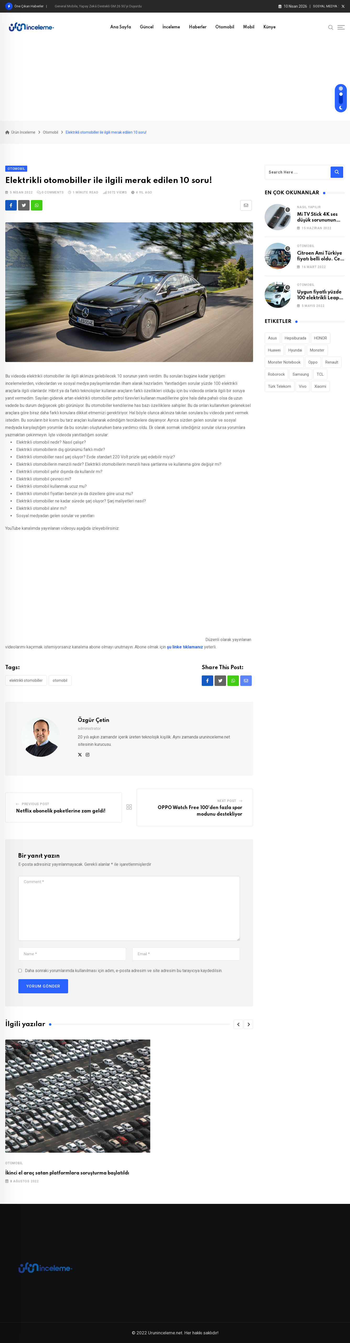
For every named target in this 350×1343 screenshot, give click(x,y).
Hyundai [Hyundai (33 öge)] (295, 350)
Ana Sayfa (120, 27)
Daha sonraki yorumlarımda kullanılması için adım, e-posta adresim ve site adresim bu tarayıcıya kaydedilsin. (123, 970)
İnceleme (171, 27)
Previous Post (35, 804)
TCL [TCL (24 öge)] (320, 374)
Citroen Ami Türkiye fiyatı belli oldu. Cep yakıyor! (320, 259)
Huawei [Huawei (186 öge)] (274, 350)
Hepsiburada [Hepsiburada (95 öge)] (295, 338)
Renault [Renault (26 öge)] (331, 362)
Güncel (147, 27)
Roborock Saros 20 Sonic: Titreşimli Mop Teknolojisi (94, 6)
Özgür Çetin (93, 720)
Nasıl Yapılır (309, 207)
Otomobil (224, 27)
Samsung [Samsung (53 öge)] (301, 374)
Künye (269, 27)
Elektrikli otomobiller (26, 680)
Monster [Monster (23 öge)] (317, 350)
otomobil (60, 680)
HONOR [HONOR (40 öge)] (320, 338)
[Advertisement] (175, 81)
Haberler (197, 27)
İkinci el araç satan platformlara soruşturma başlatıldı (67, 1173)
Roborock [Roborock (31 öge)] (276, 374)
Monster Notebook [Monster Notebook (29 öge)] (284, 362)
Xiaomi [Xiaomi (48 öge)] (320, 386)
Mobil (248, 27)
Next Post (226, 801)
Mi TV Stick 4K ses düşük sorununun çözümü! (317, 220)
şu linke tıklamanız (185, 646)
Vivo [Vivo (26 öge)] (303, 386)
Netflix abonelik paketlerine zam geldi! (61, 811)
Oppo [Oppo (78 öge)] (313, 362)
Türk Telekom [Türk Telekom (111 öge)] (279, 386)
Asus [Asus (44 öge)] (272, 338)
